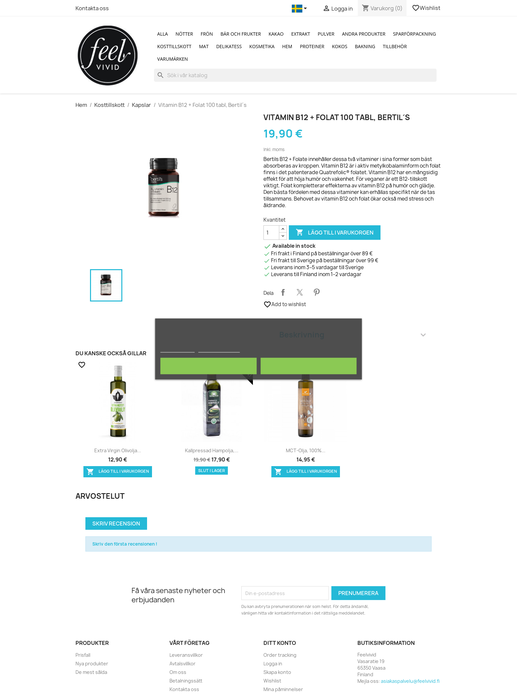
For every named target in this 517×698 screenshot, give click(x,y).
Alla (162, 34)
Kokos (340, 46)
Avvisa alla (208, 366)
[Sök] (295, 75)
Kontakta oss (92, 8)
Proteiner (312, 46)
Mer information (177, 349)
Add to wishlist (284, 304)
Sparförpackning (414, 34)
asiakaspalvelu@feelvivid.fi (410, 681)
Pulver (326, 34)
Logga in (272, 663)
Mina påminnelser (283, 689)
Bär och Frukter (241, 34)
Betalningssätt (185, 681)
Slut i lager (211, 470)
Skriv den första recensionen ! (124, 544)
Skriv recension (116, 523)
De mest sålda (91, 672)
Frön (206, 34)
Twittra (299, 292)
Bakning (365, 46)
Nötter (184, 34)
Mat (204, 46)
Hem (287, 46)
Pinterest (316, 292)
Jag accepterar (308, 366)
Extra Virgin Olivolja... (117, 450)
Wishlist (426, 8)
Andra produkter (363, 34)
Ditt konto (279, 643)
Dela (282, 292)
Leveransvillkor (186, 655)
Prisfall (83, 655)
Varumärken (172, 59)
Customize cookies (219, 349)
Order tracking (279, 655)
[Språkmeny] (300, 8)
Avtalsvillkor (182, 663)
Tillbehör (395, 46)
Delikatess (229, 46)
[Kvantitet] (271, 232)
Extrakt (300, 34)
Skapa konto (277, 672)
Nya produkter (92, 663)
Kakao (276, 34)
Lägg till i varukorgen (335, 232)
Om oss (177, 672)
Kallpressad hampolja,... (211, 450)
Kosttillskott (174, 46)
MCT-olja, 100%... (305, 450)
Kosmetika (262, 46)
